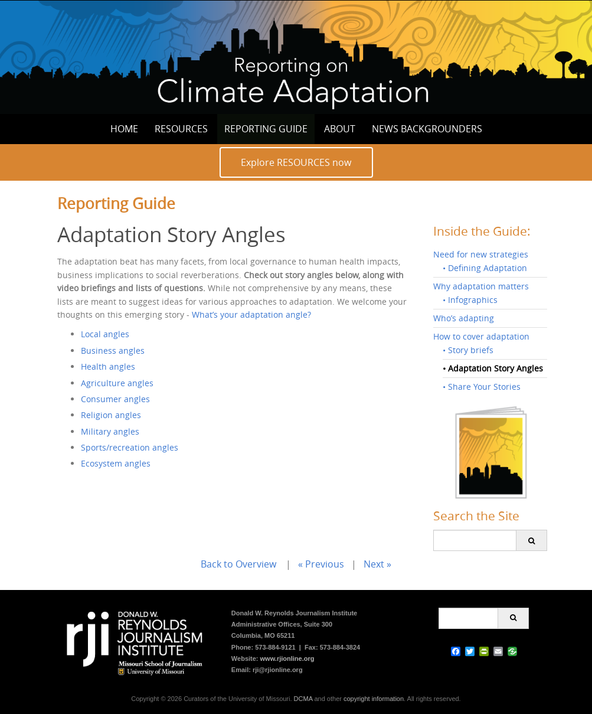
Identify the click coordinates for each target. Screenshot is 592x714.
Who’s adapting (463, 318)
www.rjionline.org (287, 658)
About (339, 128)
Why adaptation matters (481, 286)
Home (124, 128)
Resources (181, 128)
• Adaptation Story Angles (493, 368)
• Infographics (470, 299)
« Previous (321, 563)
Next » (377, 563)
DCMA (303, 698)
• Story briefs (468, 350)
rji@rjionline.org (278, 669)
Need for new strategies (480, 254)
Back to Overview (238, 563)
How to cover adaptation (481, 336)
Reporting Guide (266, 128)
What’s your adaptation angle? (251, 314)
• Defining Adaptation (485, 267)
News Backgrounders (427, 128)
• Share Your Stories (482, 386)
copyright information (374, 698)
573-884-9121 (275, 647)
